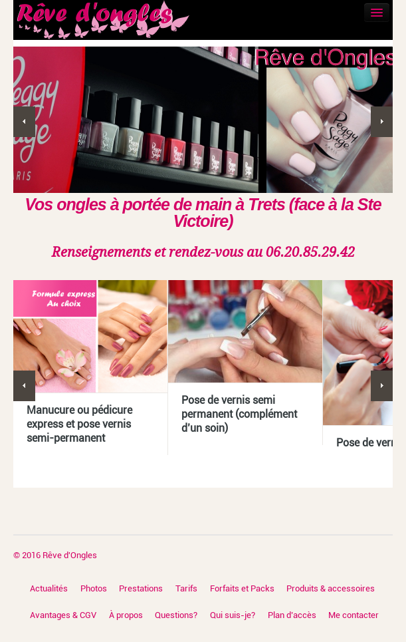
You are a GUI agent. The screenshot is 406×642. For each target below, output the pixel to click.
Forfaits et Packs (242, 588)
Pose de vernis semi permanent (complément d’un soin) (239, 414)
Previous (24, 121)
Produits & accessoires (330, 588)
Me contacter (353, 615)
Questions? (176, 615)
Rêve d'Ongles (70, 555)
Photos (93, 588)
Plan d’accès (292, 615)
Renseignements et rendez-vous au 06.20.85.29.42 (203, 252)
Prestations (141, 588)
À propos (126, 615)
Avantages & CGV (63, 615)
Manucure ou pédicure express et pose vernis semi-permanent (79, 424)
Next (382, 121)
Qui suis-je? (232, 615)
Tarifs (186, 588)
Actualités (49, 588)
